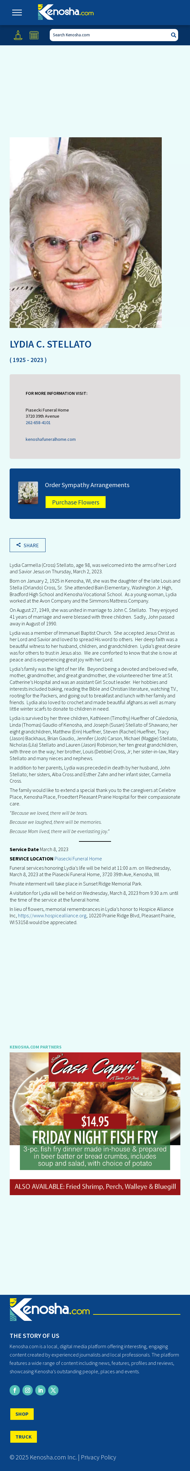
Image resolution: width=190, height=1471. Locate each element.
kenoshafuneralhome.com (51, 439)
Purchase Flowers (75, 502)
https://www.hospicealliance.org (52, 915)
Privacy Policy (98, 1457)
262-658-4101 (38, 422)
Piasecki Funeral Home (78, 858)
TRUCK (23, 1436)
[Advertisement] (95, 980)
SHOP (22, 1414)
